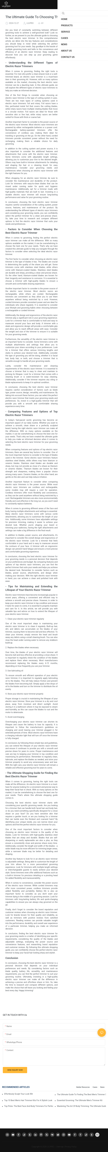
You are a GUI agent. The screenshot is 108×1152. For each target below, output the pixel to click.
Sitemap (60, 1147)
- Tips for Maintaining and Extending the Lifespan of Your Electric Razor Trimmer (87, 63)
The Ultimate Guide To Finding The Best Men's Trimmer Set (81, 1094)
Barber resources (83, 1087)
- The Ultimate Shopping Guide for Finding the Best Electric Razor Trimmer (87, 68)
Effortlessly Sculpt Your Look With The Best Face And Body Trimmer (18, 1094)
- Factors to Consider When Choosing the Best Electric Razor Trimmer (87, 54)
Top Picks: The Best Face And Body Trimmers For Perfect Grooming (28, 1106)
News (102, 1087)
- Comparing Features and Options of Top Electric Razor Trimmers (87, 59)
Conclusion (77, 73)
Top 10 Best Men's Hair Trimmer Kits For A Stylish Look (28, 1100)
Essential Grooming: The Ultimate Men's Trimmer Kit (79, 1100)
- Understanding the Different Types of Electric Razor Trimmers (87, 49)
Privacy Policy (70, 1147)
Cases (95, 1087)
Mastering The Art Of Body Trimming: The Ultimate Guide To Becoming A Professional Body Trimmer (81, 1106)
